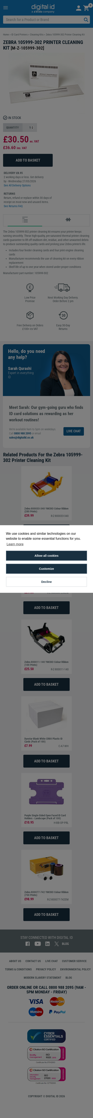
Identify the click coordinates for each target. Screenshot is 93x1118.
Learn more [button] (15, 544)
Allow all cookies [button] (46, 555)
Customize (46, 568)
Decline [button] (46, 581)
